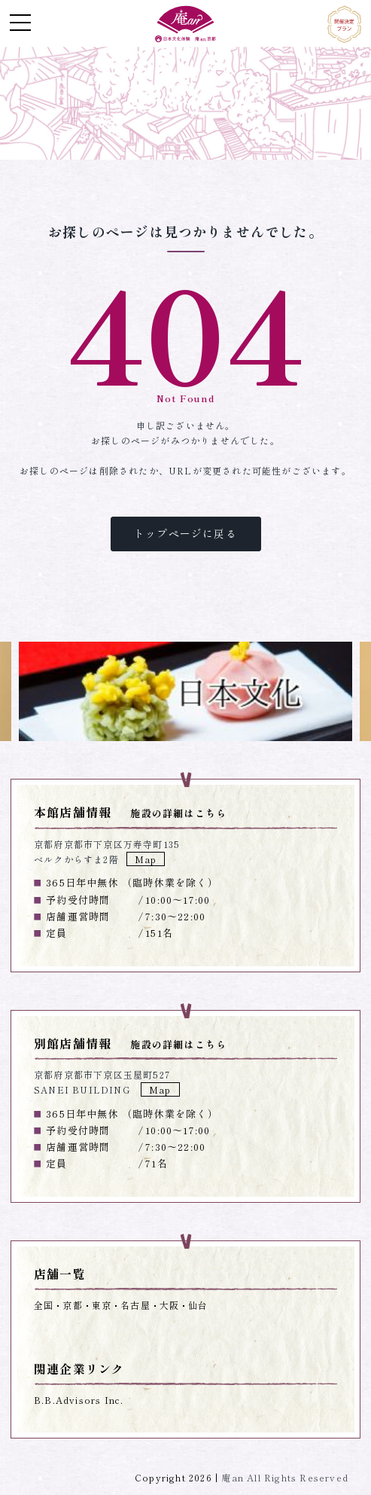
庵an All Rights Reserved (284, 1477)
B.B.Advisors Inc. (78, 1399)
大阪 (169, 1304)
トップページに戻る (185, 533)
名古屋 (135, 1304)
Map (146, 859)
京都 (72, 1304)
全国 (43, 1304)
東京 (101, 1304)
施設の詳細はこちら (178, 813)
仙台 (198, 1304)
